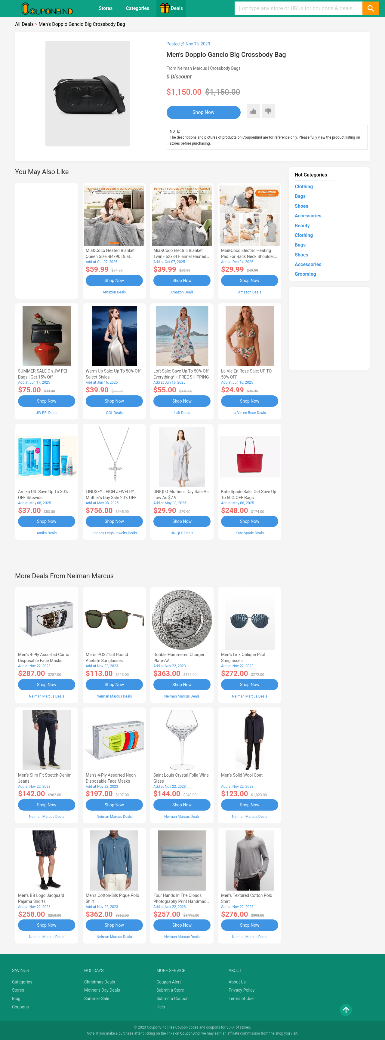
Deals (171, 8)
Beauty (302, 226)
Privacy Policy (241, 990)
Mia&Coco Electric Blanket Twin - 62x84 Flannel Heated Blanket (179, 256)
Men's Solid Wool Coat (242, 775)
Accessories (308, 216)
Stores (105, 8)
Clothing (304, 186)
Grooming (305, 274)
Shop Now (203, 112)
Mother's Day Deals (102, 990)
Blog (16, 998)
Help (160, 1007)
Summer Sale (96, 998)
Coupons (20, 1007)
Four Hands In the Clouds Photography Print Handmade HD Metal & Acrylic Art (181, 901)
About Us (237, 982)
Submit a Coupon (172, 998)
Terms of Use (241, 998)
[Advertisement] (46, 240)
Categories (137, 8)
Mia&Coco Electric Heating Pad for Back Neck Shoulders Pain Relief (248, 256)
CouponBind (190, 1033)
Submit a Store (170, 990)
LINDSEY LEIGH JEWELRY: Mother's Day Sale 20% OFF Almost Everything (111, 497)
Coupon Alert (168, 982)
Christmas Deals (99, 982)
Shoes (301, 206)
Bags (300, 196)
